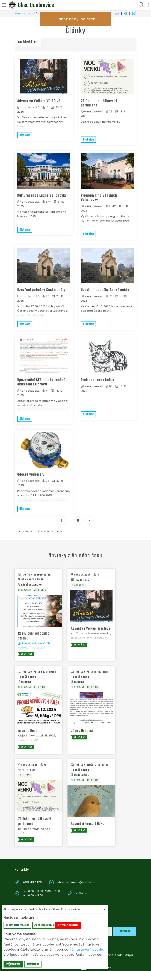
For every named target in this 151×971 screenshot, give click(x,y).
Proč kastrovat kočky (97, 379)
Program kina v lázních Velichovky (99, 197)
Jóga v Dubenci (82, 730)
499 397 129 (32, 881)
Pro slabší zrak (110, 954)
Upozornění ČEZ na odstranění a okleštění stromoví (42, 381)
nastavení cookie (86, 949)
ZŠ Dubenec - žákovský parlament (99, 103)
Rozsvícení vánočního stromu (34, 634)
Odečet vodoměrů (31, 473)
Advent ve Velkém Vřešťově (38, 101)
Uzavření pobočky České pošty (41, 289)
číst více (24, 135)
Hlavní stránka (25, 13)
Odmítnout (33, 964)
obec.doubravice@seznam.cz (76, 881)
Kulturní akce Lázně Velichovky (42, 195)
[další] (89, 519)
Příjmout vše (13, 964)
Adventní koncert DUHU (88, 823)
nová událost (27, 730)
